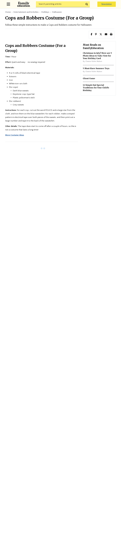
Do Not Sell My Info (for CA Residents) (60, 522)
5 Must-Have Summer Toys (96, 68)
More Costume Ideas (14, 135)
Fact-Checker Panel (96, 510)
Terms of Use (99, 516)
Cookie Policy (79, 516)
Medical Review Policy (26, 516)
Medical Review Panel (55, 516)
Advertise (83, 496)
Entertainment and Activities (26, 12)
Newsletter (106, 4)
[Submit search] (87, 4)
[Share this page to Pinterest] (96, 34)
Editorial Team (65, 496)
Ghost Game (89, 78)
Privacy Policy (22, 510)
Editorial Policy (44, 510)
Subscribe (56, 420)
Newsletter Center (25, 496)
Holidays (45, 12)
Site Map (60, 502)
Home (8, 12)
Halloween (57, 12)
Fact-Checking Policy (68, 510)
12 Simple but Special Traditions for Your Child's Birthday (96, 88)
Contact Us (100, 496)
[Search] (63, 4)
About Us (46, 496)
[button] (101, 34)
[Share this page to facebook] (91, 34)
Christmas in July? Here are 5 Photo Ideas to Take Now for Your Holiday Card (97, 56)
